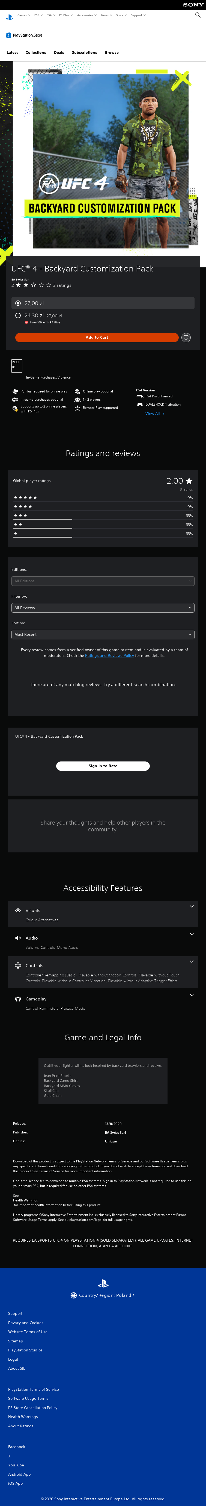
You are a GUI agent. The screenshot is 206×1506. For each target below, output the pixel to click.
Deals (59, 47)
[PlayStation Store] (25, 29)
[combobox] (103, 576)
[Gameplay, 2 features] (103, 997)
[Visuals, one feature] (103, 909)
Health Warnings (25, 1195)
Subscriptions (84, 47)
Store (119, 15)
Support (136, 15)
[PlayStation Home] (9, 15)
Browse (112, 47)
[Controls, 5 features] (103, 967)
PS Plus (64, 15)
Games (21, 15)
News (105, 15)
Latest (12, 47)
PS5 (36, 15)
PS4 (49, 15)
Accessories (85, 15)
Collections (36, 47)
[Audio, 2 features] (103, 936)
